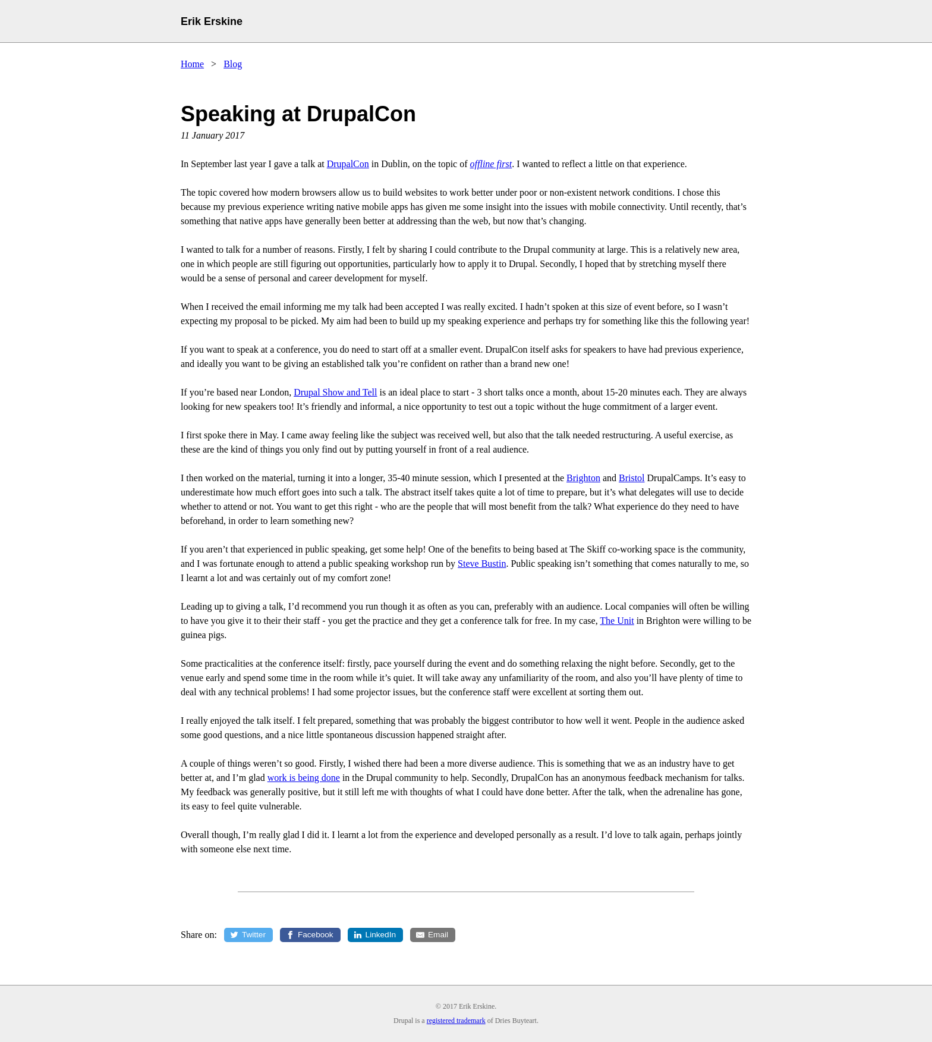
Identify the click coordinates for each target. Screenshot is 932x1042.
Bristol (632, 478)
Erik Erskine (212, 21)
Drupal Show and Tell (335, 392)
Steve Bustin (482, 563)
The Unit (617, 621)
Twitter (254, 935)
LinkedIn (381, 935)
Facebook (315, 935)
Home (192, 64)
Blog (232, 64)
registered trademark (456, 1020)
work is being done (303, 778)
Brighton (583, 478)
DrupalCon (348, 164)
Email (438, 935)
